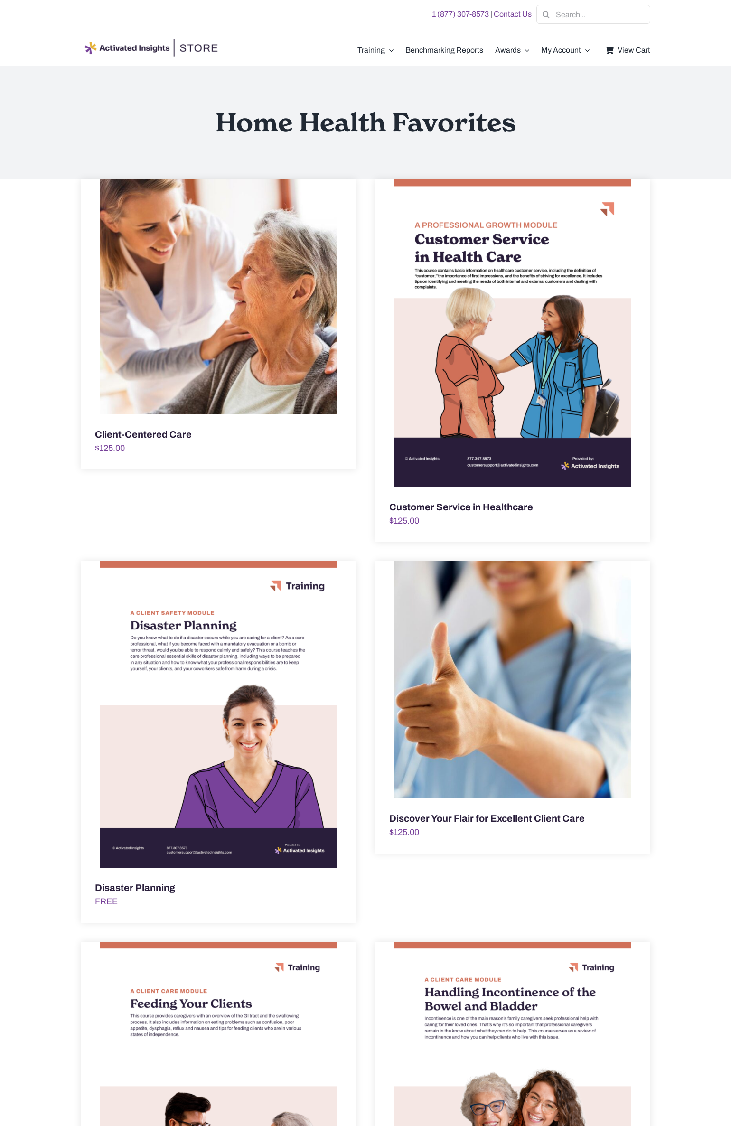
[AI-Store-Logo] (149, 43)
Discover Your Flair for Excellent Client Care (487, 818)
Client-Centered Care (143, 434)
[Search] (545, 14)
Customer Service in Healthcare (461, 507)
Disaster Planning (135, 887)
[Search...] (593, 14)
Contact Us (513, 14)
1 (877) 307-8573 (460, 14)
